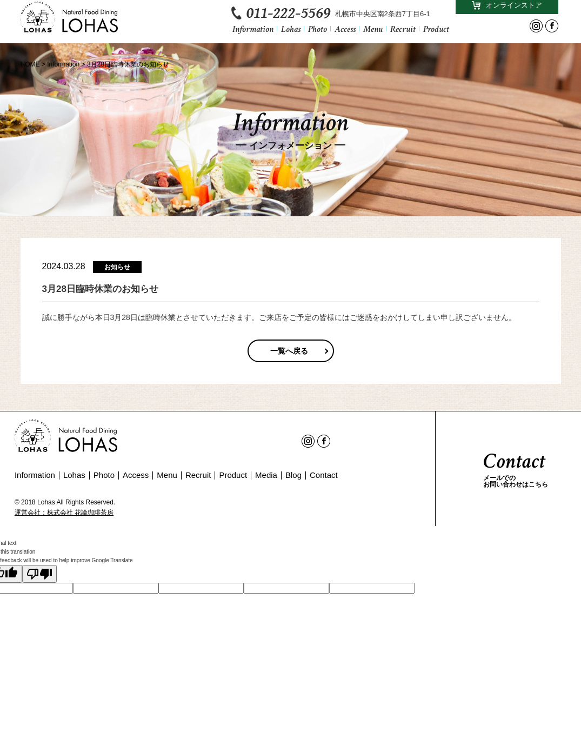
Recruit (403, 33)
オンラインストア (507, 8)
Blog (293, 475)
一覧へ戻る (289, 351)
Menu (373, 33)
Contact (324, 475)
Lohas (290, 33)
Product (436, 33)
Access (345, 33)
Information (252, 33)
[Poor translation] (39, 574)
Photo (317, 33)
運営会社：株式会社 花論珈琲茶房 (64, 512)
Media (266, 475)
